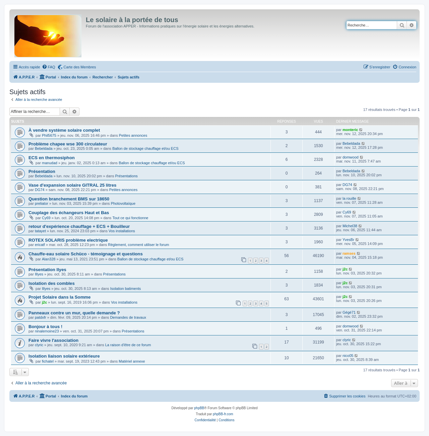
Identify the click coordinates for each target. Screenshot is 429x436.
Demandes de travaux (128, 317)
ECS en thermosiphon (51, 157)
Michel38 (350, 226)
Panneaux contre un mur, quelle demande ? (74, 312)
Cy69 (46, 218)
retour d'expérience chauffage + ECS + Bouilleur (79, 226)
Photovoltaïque (123, 203)
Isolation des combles (51, 283)
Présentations (126, 176)
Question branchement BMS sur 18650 (68, 198)
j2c (345, 269)
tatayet (40, 231)
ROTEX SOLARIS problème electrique (68, 240)
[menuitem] (48, 67)
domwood (351, 157)
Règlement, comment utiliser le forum (138, 245)
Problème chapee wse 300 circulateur (67, 143)
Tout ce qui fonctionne (130, 218)
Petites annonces (133, 135)
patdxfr (40, 317)
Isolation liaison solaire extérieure (64, 356)
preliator (41, 203)
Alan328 (48, 259)
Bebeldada (44, 148)
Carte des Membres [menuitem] (80, 67)
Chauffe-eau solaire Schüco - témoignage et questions (85, 253)
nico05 (348, 356)
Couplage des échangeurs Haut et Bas (68, 212)
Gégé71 (349, 312)
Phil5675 (49, 135)
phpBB (199, 408)
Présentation (41, 171)
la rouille (349, 198)
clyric (39, 345)
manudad (49, 163)
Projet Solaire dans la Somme (59, 297)
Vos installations (122, 231)
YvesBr (348, 240)
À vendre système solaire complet (64, 130)
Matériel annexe (132, 361)
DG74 (40, 190)
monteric (350, 130)
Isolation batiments (125, 289)
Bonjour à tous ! (45, 326)
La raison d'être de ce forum (128, 345)
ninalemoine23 (47, 331)
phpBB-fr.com (223, 414)
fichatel (48, 361)
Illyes (39, 274)
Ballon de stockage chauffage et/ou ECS (145, 148)
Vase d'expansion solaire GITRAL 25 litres (72, 185)
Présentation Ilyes (47, 269)
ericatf (40, 245)
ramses (349, 253)
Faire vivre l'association (53, 340)
